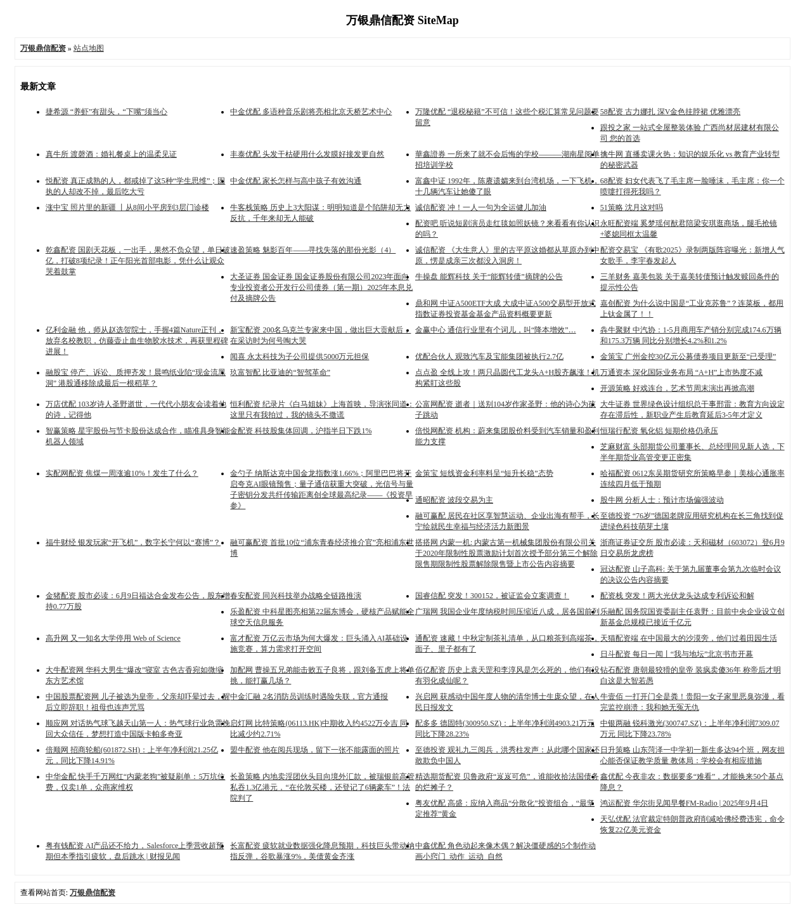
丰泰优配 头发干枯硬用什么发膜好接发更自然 (307, 154)
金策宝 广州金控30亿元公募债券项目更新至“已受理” (688, 356)
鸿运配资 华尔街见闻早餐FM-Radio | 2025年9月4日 (684, 803)
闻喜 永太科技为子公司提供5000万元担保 (299, 356)
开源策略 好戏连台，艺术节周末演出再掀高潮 (677, 388)
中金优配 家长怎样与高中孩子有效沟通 (295, 180)
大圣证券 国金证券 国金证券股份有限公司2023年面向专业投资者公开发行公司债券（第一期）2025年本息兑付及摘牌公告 (321, 287)
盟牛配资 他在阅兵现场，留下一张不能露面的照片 (314, 749)
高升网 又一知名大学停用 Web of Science (113, 638)
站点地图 (89, 48)
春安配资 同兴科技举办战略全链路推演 (295, 595)
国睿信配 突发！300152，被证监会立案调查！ (492, 595)
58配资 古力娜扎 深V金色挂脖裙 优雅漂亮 (670, 111)
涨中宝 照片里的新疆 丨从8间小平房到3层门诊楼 (127, 207)
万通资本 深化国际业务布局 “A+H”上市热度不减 (681, 372)
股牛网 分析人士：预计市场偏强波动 (662, 499)
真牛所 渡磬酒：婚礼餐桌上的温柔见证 (111, 154)
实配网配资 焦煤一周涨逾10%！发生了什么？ (122, 473)
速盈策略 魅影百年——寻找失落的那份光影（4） (313, 250)
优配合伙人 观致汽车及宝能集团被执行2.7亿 (489, 356)
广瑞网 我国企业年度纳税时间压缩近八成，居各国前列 (507, 611)
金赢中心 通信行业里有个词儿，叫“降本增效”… (495, 329)
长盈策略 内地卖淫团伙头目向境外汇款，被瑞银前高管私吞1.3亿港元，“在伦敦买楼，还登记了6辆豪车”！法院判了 (322, 787)
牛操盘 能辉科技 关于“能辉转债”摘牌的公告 (489, 276)
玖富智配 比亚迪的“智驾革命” (280, 372)
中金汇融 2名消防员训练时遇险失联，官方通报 (309, 696)
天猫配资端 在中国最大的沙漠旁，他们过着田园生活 (688, 638)
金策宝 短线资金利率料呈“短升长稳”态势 (484, 473)
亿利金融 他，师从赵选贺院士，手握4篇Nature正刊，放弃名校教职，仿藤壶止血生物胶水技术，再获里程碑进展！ (137, 340)
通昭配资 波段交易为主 (454, 499)
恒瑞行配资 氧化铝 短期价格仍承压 (659, 430)
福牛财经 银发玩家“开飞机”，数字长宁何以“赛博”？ (133, 542)
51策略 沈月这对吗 (631, 207)
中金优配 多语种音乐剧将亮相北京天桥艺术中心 (311, 111)
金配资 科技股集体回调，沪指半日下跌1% (300, 430)
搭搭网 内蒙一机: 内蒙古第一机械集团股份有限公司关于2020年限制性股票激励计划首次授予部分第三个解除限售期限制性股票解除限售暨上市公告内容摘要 (506, 553)
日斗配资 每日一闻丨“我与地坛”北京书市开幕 (677, 654)
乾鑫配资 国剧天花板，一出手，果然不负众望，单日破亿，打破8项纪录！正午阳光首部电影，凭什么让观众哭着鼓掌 (138, 261)
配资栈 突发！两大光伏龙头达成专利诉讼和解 (677, 595)
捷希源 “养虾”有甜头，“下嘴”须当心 (106, 111)
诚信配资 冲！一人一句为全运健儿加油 (480, 207)
